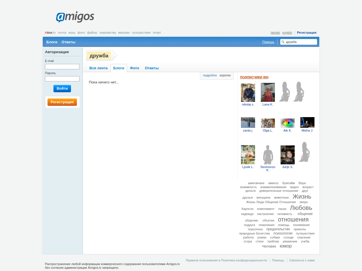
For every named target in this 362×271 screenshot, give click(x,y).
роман (261, 237)
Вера (302, 183)
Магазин (124, 32)
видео (294, 187)
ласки (282, 208)
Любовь (301, 207)
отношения (293, 219)
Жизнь (302, 196)
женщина (263, 197)
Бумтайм (288, 183)
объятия (268, 220)
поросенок (255, 229)
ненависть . (285, 214)
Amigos (75, 17)
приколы (300, 229)
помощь (283, 225)
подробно (210, 75)
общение (305, 214)
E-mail (49, 61)
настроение (265, 214)
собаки (275, 237)
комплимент (265, 208)
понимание (301, 225)
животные (281, 197)
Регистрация (306, 32)
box (50, 32)
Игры (71, 32)
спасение (304, 237)
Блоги (51, 42)
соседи (289, 237)
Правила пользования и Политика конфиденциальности (226, 260)
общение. (252, 220)
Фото (81, 32)
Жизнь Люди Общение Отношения (271, 202)
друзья (247, 197)
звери (303, 202)
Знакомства (108, 32)
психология (282, 233)
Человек (269, 246)
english (287, 32)
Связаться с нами (302, 260)
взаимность (248, 187)
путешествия (305, 233)
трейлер (273, 241)
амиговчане (256, 183)
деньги (250, 190)
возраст (307, 187)
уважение (290, 241)
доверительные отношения (278, 190)
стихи (260, 241)
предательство (278, 229)
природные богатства (254, 233)
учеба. (305, 241)
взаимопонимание (273, 187)
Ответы (69, 42)
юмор (286, 246)
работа (248, 237)
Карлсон (247, 208)
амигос (273, 183)
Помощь (268, 42)
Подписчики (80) (254, 77)
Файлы (92, 32)
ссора (248, 241)
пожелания (266, 225)
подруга (249, 225)
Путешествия (141, 32)
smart (157, 32)
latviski (275, 32)
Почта (62, 32)
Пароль (50, 73)
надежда (247, 214)
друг (305, 190)
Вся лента (98, 68)
